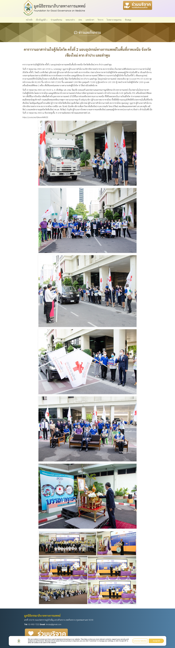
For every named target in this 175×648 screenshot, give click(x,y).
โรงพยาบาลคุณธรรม (114, 20)
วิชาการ (100, 20)
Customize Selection (140, 641)
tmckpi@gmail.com (53, 624)
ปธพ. (80, 20)
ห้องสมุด (128, 20)
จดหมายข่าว (70, 20)
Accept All (156, 641)
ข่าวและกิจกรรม (56, 20)
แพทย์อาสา (90, 20)
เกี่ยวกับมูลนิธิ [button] (41, 20)
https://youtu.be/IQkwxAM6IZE (35, 117)
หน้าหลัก (29, 20)
